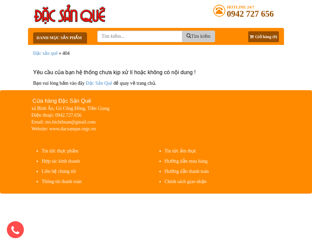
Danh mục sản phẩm (59, 37)
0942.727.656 (68, 115)
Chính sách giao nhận (186, 181)
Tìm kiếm (198, 36)
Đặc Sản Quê (99, 83)
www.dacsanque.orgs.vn (72, 128)
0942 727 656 (250, 13)
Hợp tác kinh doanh (61, 161)
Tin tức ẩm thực (181, 150)
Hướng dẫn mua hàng (186, 161)
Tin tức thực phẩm (60, 150)
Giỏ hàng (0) (263, 36)
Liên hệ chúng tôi (59, 171)
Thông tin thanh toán (62, 181)
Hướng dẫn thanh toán (187, 171)
